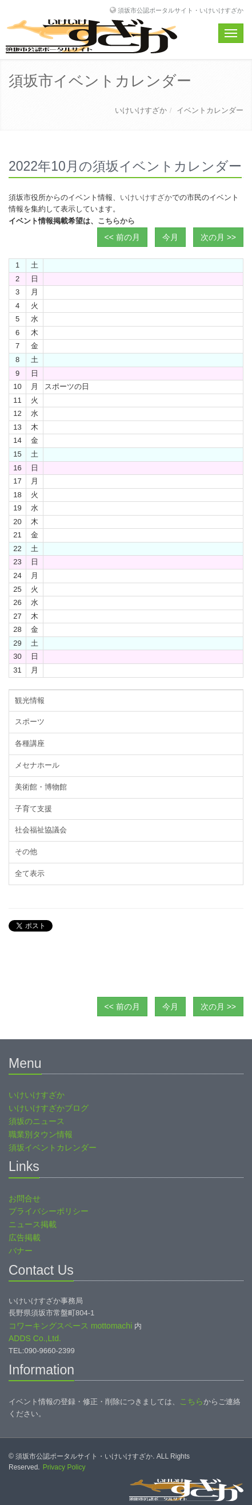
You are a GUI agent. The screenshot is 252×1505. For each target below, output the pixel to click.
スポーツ (30, 721)
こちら (191, 1401)
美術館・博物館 (41, 787)
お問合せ (25, 1198)
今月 (170, 237)
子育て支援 (33, 808)
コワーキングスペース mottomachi (70, 1325)
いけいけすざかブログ (49, 1108)
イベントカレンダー (210, 110)
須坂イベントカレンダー (53, 1147)
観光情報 (30, 700)
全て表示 (30, 873)
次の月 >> (218, 237)
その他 (26, 851)
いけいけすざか (141, 110)
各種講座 (30, 743)
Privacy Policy (64, 1467)
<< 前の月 (122, 237)
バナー (21, 1250)
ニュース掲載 (33, 1224)
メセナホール (37, 765)
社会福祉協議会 (41, 830)
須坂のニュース (37, 1121)
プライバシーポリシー (49, 1211)
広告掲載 (25, 1237)
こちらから (116, 221)
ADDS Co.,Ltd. (35, 1338)
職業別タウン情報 (41, 1134)
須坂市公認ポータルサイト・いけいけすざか (180, 10)
